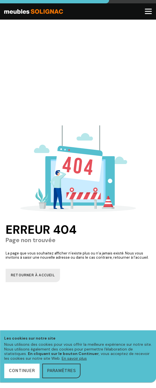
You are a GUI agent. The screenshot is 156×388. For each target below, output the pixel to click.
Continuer (22, 371)
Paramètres (61, 371)
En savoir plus (74, 358)
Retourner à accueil (33, 275)
